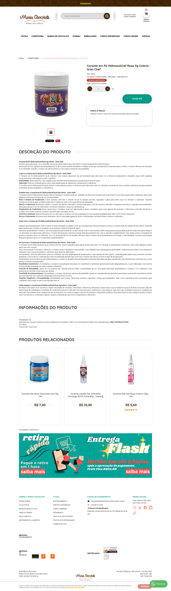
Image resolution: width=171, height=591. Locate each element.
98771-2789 (97, 505)
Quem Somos (25, 501)
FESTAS (24, 36)
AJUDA (56, 497)
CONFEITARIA (37, 36)
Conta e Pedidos (128, 17)
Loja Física (24, 505)
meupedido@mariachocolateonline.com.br (108, 501)
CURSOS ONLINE (131, 36)
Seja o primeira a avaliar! (97, 83)
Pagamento (58, 512)
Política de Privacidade (64, 520)
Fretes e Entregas (61, 505)
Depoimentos (85, 3)
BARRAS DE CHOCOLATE (58, 36)
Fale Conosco (25, 516)
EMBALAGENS (90, 36)
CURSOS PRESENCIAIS (110, 36)
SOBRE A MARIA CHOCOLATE (32, 497)
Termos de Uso (60, 524)
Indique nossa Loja (28, 509)
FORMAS (76, 36)
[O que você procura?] (107, 16)
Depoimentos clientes (29, 520)
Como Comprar (60, 509)
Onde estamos (25, 512)
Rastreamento (60, 501)
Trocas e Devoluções (63, 516)
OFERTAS (146, 36)
